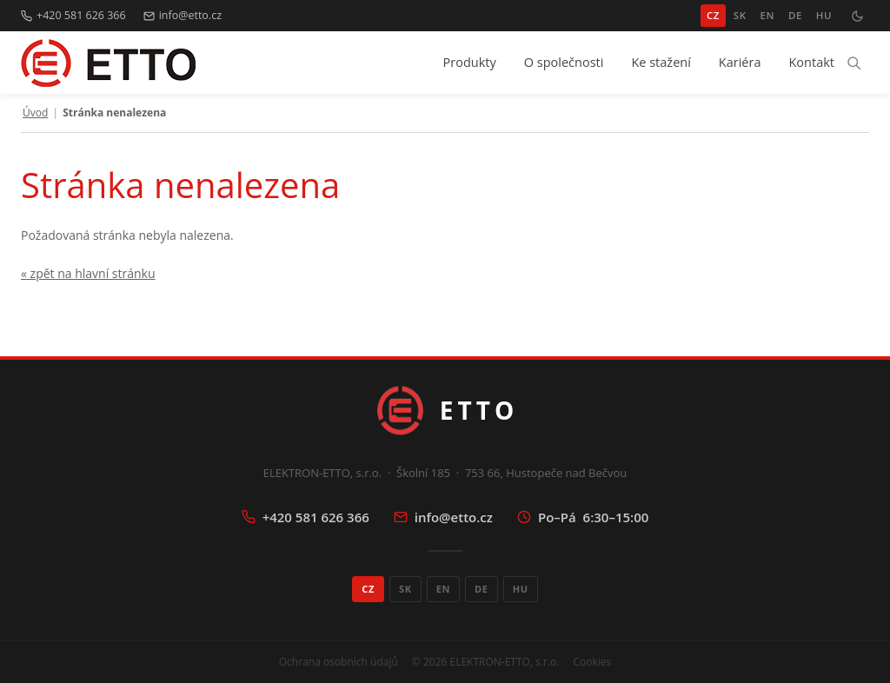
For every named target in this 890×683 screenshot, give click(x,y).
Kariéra (740, 62)
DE (795, 15)
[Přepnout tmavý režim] (857, 15)
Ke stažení (660, 62)
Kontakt (811, 62)
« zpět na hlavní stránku (88, 273)
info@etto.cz (182, 15)
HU (824, 15)
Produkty (469, 62)
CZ (713, 15)
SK (740, 15)
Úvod (35, 113)
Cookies (592, 661)
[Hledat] (853, 62)
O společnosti (564, 62)
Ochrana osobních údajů (338, 661)
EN (767, 15)
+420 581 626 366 (73, 15)
